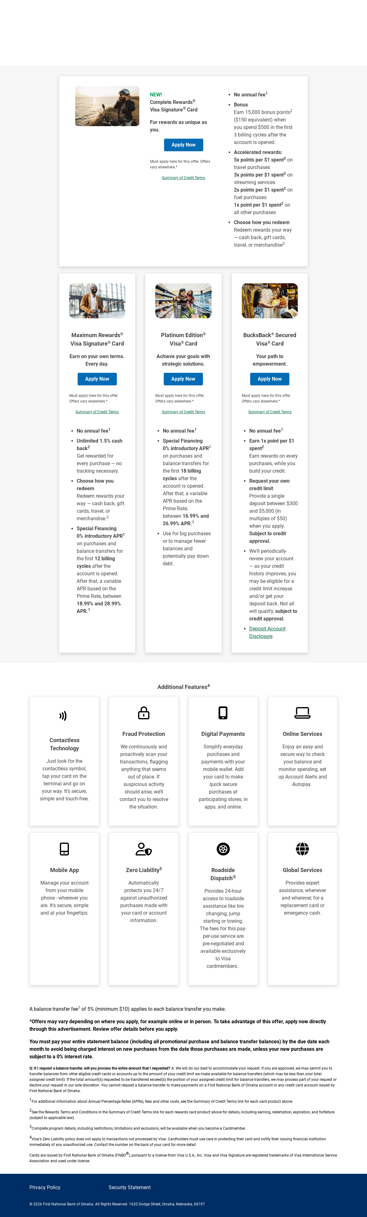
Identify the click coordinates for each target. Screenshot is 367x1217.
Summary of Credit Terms (183, 178)
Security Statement (130, 1187)
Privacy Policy (44, 1187)
